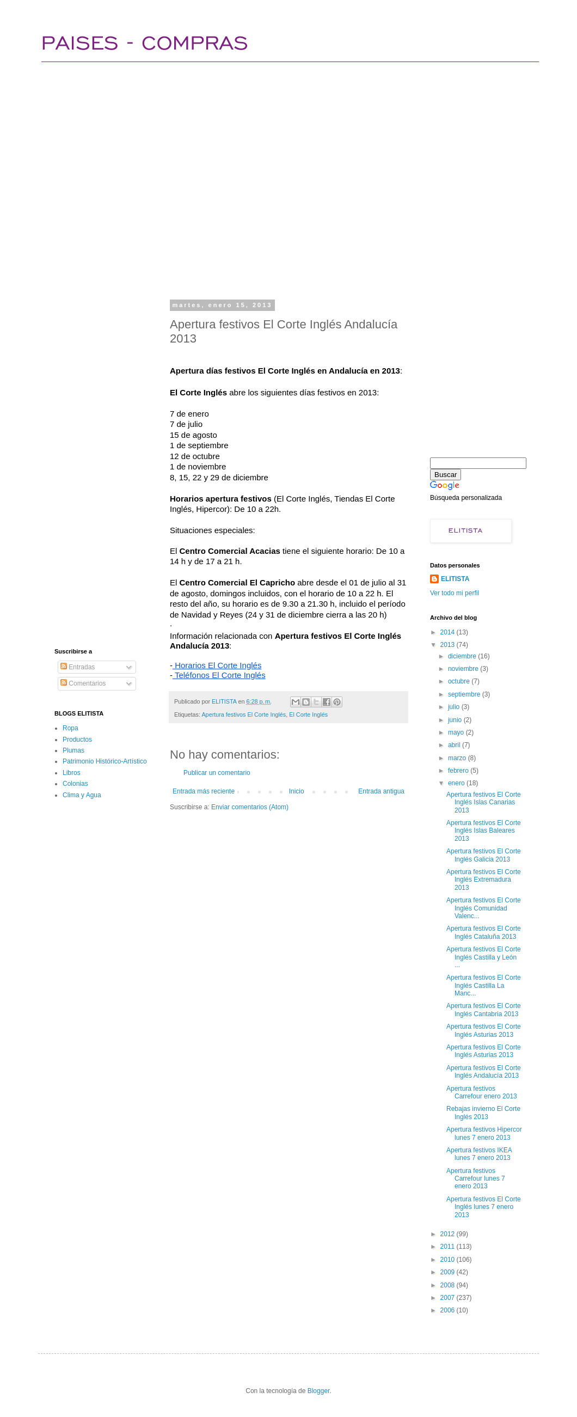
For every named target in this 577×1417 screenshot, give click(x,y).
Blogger (319, 1391)
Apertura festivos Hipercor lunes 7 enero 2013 (484, 1133)
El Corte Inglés (308, 714)
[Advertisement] (118, 178)
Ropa (70, 728)
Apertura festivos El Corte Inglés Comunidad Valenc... (483, 908)
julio (455, 707)
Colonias (75, 783)
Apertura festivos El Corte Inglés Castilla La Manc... (483, 985)
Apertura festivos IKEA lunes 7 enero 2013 (479, 1154)
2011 (448, 1246)
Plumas (73, 750)
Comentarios (83, 683)
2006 (448, 1310)
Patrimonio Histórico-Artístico (105, 761)
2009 (448, 1272)
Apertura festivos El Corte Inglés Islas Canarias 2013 (483, 802)
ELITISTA (455, 579)
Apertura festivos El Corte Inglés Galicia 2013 (483, 855)
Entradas (77, 667)
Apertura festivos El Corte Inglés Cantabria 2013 (483, 1009)
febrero (459, 770)
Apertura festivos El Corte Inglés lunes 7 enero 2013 (483, 1207)
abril (455, 745)
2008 (448, 1285)
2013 (448, 645)
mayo (457, 732)
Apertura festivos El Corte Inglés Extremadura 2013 (483, 879)
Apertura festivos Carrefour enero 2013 (481, 1092)
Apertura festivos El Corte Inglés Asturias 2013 (483, 1030)
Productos (77, 739)
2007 (448, 1298)
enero (457, 783)
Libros (72, 773)
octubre (459, 681)
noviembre (464, 669)
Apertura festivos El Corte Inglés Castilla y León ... (483, 957)
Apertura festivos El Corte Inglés (243, 714)
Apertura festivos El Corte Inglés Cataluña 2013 (483, 932)
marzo (458, 758)
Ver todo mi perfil (454, 593)
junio (456, 720)
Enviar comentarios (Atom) (249, 807)
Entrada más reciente (204, 791)
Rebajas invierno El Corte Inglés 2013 (483, 1112)
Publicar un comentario (216, 773)
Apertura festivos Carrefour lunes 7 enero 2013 (475, 1178)
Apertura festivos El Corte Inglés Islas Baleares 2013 (483, 830)
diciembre (463, 656)
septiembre (465, 694)
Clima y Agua (82, 795)
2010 (448, 1259)
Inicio (296, 791)
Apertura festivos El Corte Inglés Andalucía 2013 (483, 1071)
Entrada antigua (381, 791)
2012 (448, 1234)
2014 (448, 632)
